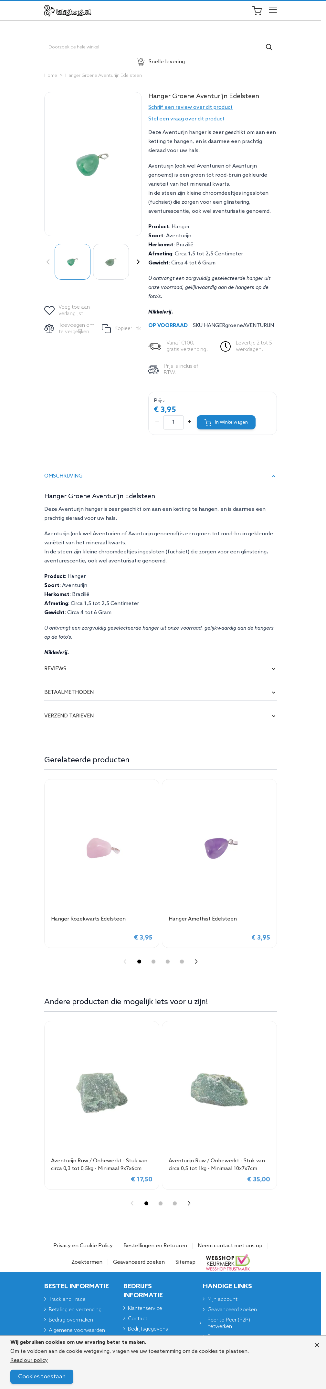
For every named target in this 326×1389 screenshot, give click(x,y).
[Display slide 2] (153, 961)
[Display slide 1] (139, 961)
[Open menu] (273, 10)
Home (50, 75)
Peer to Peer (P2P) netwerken (228, 1323)
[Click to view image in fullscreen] (93, 164)
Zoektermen (86, 1262)
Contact (137, 1319)
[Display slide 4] (182, 961)
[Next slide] (196, 961)
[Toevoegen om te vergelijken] (70, 328)
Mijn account (222, 1299)
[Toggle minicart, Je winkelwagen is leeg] (260, 10)
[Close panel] (317, 1345)
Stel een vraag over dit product (186, 119)
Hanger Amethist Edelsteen (203, 919)
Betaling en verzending (75, 1310)
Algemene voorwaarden (77, 1330)
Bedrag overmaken (71, 1320)
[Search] (269, 47)
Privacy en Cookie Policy (83, 1246)
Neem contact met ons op (230, 1246)
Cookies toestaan (42, 1376)
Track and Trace (67, 1299)
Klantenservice (145, 1308)
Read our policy (29, 1360)
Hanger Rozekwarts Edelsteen (88, 919)
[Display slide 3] (168, 961)
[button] (212, 107)
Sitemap (185, 1262)
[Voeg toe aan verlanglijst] (67, 310)
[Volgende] (136, 262)
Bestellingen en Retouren (155, 1246)
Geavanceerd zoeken (139, 1262)
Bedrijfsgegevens (148, 1329)
